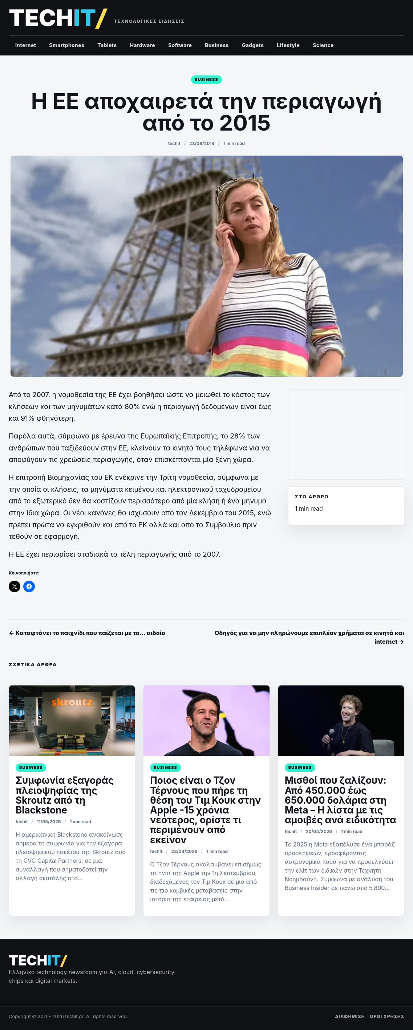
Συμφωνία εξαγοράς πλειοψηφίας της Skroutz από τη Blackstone (65, 795)
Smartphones (66, 45)
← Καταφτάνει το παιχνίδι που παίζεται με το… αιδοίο (87, 632)
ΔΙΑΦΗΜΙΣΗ (350, 1016)
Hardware (142, 45)
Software (180, 45)
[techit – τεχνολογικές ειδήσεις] (57, 18)
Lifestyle (288, 45)
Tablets (107, 45)
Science (323, 45)
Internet (25, 45)
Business (217, 45)
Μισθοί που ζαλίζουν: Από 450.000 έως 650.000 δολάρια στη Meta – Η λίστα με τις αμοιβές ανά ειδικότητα (340, 800)
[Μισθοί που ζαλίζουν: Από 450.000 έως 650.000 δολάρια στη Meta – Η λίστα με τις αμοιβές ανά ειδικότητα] (341, 720)
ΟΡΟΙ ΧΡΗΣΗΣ (387, 1016)
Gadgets (253, 45)
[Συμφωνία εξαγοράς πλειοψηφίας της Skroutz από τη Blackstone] (72, 720)
